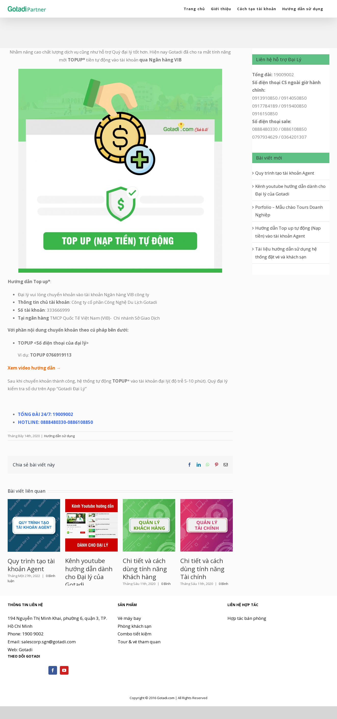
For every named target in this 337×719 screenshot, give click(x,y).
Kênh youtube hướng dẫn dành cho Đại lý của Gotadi (89, 572)
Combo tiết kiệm (134, 649)
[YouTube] (64, 686)
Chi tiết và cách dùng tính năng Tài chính (202, 568)
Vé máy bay (129, 634)
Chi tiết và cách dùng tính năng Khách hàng (145, 568)
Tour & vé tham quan (139, 657)
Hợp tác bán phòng (246, 634)
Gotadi (26, 665)
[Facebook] (52, 686)
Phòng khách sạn (134, 642)
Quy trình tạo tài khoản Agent (31, 565)
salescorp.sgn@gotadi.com (48, 657)
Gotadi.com (165, 713)
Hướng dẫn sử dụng (59, 436)
